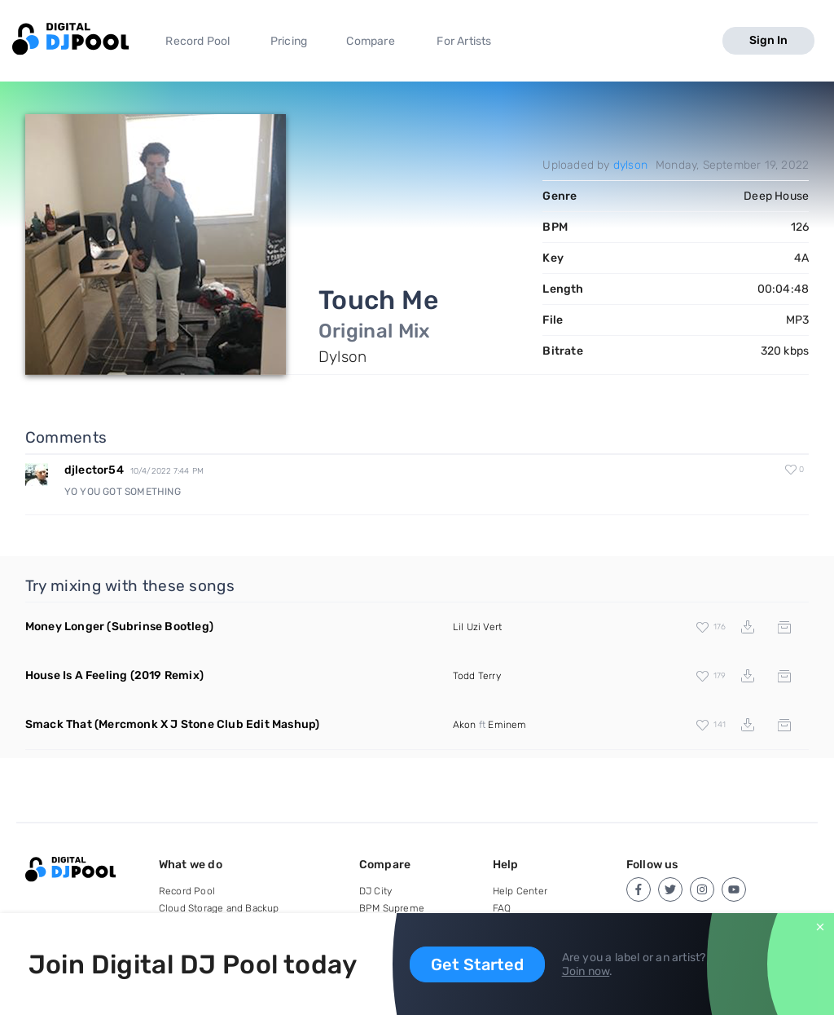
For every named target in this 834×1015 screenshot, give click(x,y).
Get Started (477, 964)
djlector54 (94, 470)
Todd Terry (477, 676)
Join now (586, 971)
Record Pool (197, 41)
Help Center (520, 891)
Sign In (768, 40)
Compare (370, 41)
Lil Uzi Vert (477, 627)
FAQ (502, 908)
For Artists (464, 41)
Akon (464, 724)
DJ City (375, 891)
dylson (630, 165)
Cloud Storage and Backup (219, 908)
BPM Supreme (391, 908)
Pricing (288, 41)
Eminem (507, 724)
